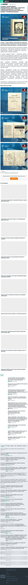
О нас (7, 572)
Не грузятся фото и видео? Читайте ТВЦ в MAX (14, 482)
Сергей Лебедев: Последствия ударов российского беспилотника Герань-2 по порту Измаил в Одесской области (16, 378)
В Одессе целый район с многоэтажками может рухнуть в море (17, 425)
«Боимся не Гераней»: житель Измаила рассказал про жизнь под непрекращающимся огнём (16, 412)
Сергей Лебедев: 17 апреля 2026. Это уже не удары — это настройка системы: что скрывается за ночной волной (17, 432)
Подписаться (14, 178)
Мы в (6, 476)
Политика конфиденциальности (12, 578)
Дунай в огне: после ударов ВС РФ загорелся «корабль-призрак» (18, 384)
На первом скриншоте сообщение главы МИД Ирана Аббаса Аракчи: (17, 438)
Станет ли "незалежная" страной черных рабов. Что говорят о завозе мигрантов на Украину (17, 398)
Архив (7, 582)
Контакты (8, 574)
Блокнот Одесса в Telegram (14, 526)
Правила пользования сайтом (11, 580)
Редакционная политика (10, 576)
